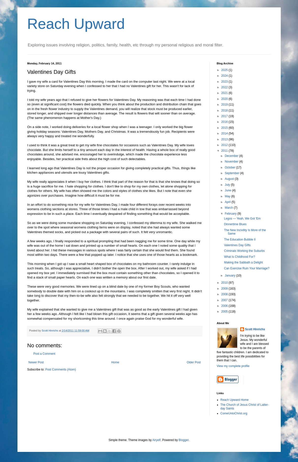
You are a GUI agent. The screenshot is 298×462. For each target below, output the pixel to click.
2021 (225, 93)
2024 (225, 75)
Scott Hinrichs (255, 329)
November (232, 161)
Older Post (194, 362)
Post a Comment (44, 353)
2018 (225, 110)
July (228, 184)
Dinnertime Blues (235, 224)
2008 (225, 294)
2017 (225, 116)
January (230, 275)
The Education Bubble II (239, 239)
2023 (225, 81)
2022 (225, 87)
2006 (225, 306)
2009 (225, 288)
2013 (225, 139)
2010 (225, 282)
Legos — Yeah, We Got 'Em (242, 218)
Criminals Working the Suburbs (244, 251)
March (229, 207)
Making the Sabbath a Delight (243, 262)
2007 (225, 300)
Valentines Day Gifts (237, 245)
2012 (225, 145)
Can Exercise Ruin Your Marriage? (246, 268)
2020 (225, 99)
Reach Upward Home (234, 400)
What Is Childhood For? (239, 257)
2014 (225, 133)
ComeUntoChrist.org (233, 413)
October (230, 167)
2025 (225, 70)
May (228, 196)
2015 (225, 127)
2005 (225, 311)
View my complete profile (233, 366)
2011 (225, 150)
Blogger (184, 440)
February (231, 213)
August (230, 179)
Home (115, 362)
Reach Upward (76, 24)
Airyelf (156, 440)
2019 (225, 104)
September (232, 173)
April (228, 202)
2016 (225, 122)
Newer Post (36, 362)
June (228, 190)
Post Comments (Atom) (60, 369)
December (232, 156)
